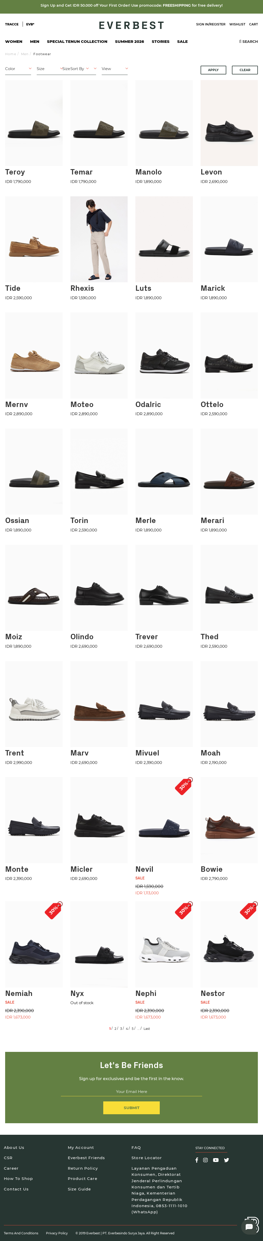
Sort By (77, 68)
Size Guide (79, 1189)
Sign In (202, 24)
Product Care (82, 1178)
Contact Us (16, 1189)
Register (218, 24)
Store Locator (147, 1157)
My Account (81, 1147)
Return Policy (83, 1168)
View (106, 68)
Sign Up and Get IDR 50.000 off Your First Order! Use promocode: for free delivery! (132, 5)
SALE (182, 41)
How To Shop (18, 1178)
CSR (8, 1157)
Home (10, 54)
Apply (213, 70)
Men (34, 43)
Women (13, 43)
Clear (245, 70)
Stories (161, 41)
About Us (14, 1147)
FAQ (136, 1147)
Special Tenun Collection (77, 41)
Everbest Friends (86, 1157)
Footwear (42, 54)
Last (147, 1029)
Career (11, 1168)
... (138, 1029)
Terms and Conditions (21, 1233)
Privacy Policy (57, 1233)
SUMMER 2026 (129, 41)
